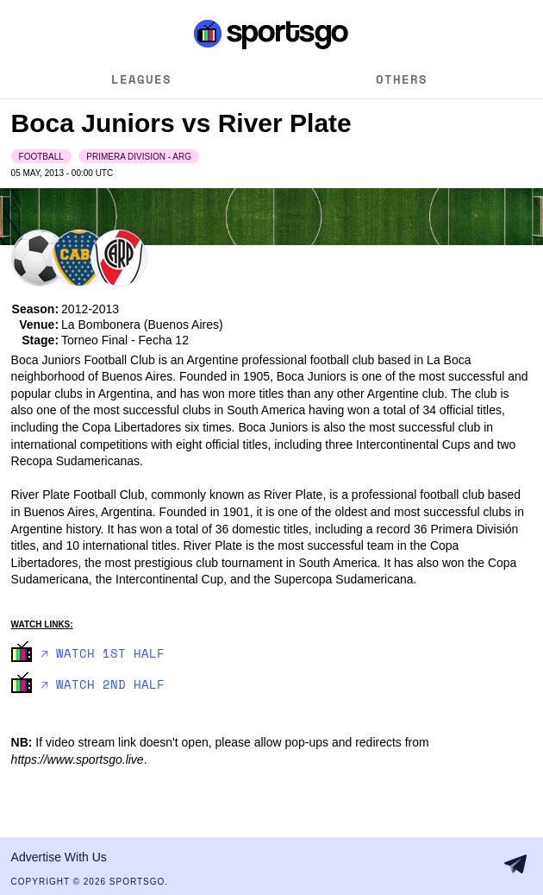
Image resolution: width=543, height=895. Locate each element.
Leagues (141, 79)
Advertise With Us (59, 857)
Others (402, 79)
